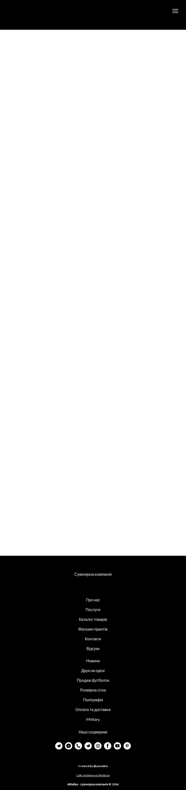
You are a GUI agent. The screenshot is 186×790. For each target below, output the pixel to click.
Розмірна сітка (93, 690)
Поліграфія (93, 699)
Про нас (93, 599)
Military (93, 719)
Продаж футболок (93, 680)
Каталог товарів (93, 619)
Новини (93, 660)
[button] (58, 746)
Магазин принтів (92, 629)
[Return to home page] (29, 11)
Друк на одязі (93, 670)
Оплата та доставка (93, 709)
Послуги (93, 609)
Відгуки (92, 648)
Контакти (93, 638)
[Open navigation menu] (175, 11)
